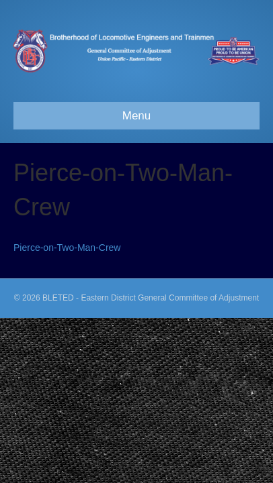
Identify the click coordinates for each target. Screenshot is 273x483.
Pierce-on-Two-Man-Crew (66, 247)
